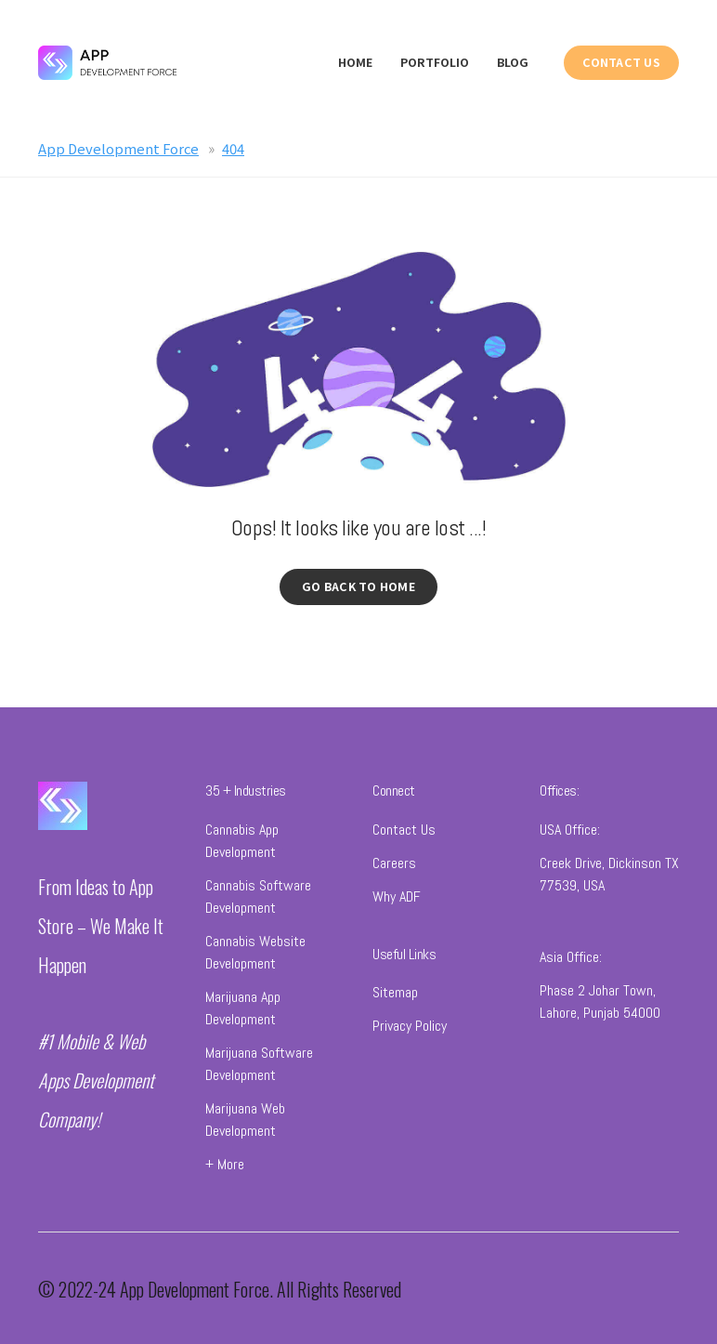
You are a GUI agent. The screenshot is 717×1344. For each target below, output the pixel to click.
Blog (512, 62)
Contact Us (404, 832)
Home (355, 62)
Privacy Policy (409, 1028)
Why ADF (396, 899)
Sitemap (395, 995)
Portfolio (434, 62)
